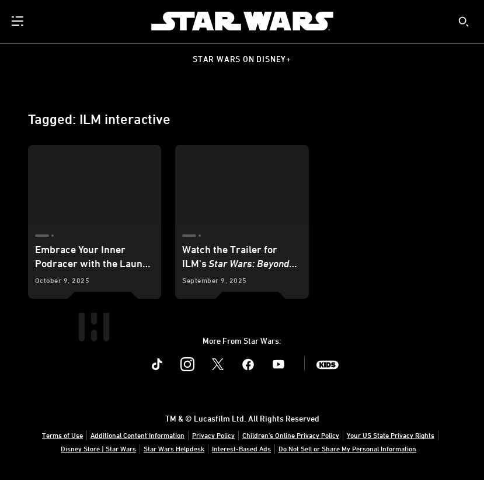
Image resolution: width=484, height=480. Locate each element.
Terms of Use (62, 435)
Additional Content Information (137, 435)
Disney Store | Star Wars (98, 448)
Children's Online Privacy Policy (290, 435)
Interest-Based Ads (241, 448)
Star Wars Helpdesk (174, 448)
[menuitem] (18, 21)
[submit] (463, 22)
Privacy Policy (213, 435)
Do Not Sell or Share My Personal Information (347, 448)
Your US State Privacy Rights (390, 435)
